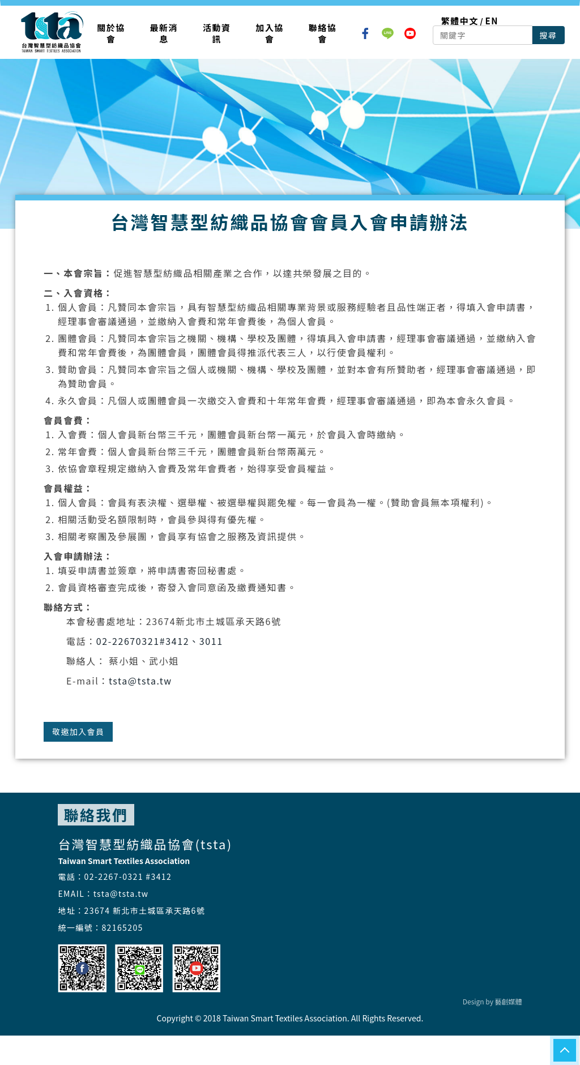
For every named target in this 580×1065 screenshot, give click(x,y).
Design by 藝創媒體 (492, 1001)
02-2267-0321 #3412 (128, 876)
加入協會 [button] (269, 33)
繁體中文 (460, 21)
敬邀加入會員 (78, 731)
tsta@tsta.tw (140, 680)
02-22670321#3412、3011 (159, 641)
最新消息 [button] (164, 33)
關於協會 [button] (111, 33)
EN (491, 21)
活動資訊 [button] (217, 33)
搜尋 (548, 35)
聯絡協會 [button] (323, 33)
